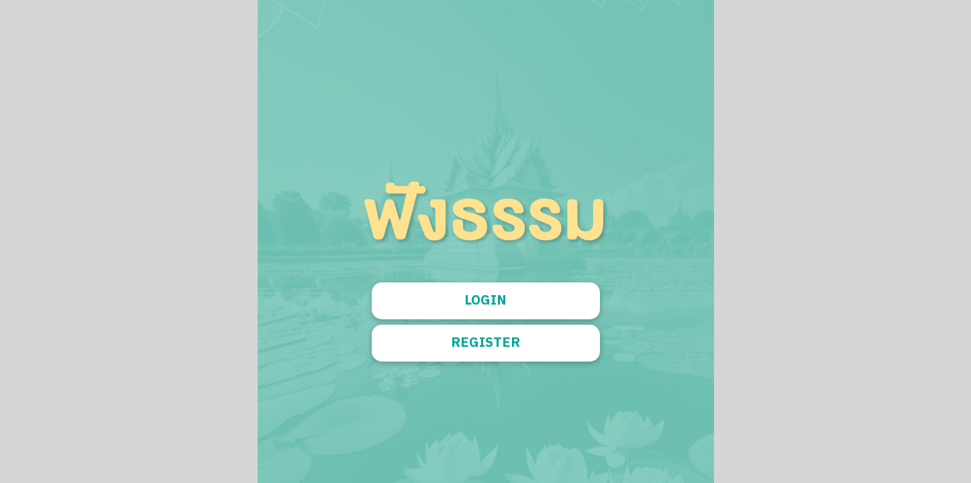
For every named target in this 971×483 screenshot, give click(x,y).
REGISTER (485, 343)
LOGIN (485, 301)
